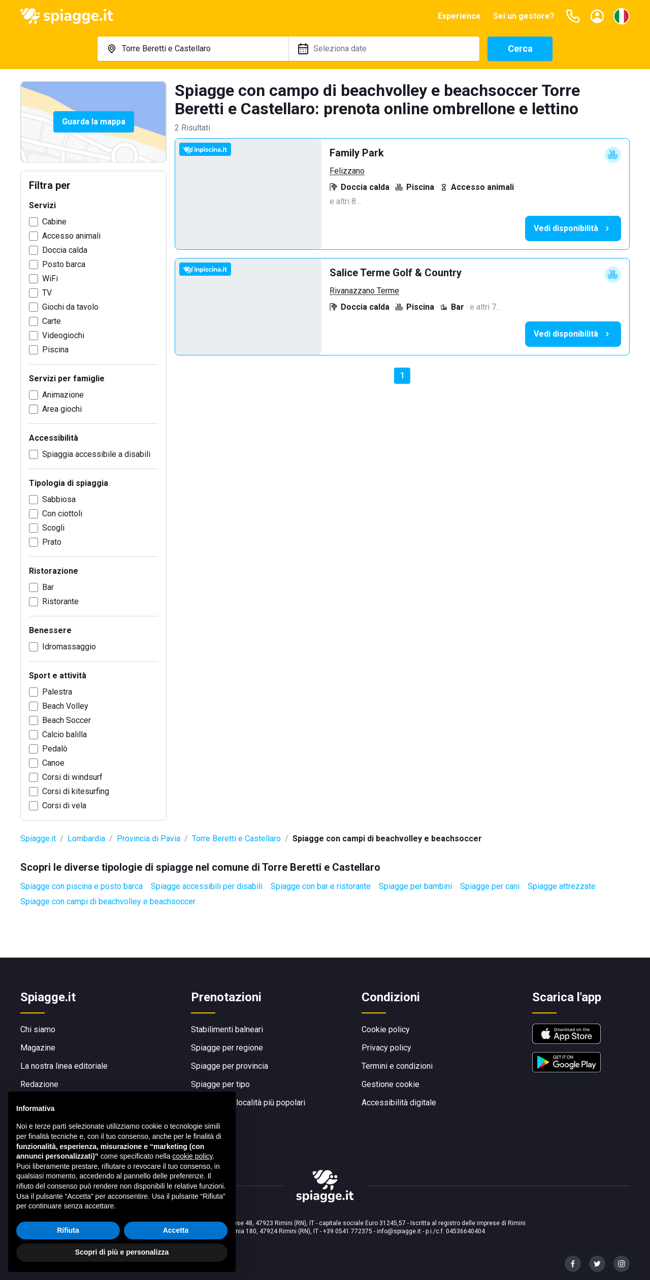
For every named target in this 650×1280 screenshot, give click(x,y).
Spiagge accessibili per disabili (207, 886)
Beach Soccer (66, 720)
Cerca (520, 48)
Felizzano (347, 171)
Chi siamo (37, 1029)
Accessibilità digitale (399, 1102)
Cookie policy (386, 1029)
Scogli (53, 528)
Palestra (57, 692)
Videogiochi (63, 335)
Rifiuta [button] (68, 1230)
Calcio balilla (64, 734)
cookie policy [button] (192, 1156)
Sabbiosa (59, 499)
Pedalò (55, 748)
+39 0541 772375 (347, 1231)
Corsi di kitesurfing (75, 791)
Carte (51, 321)
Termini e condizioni (397, 1066)
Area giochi (62, 409)
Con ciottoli (62, 513)
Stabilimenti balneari (227, 1029)
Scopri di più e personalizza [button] (122, 1252)
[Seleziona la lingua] (621, 16)
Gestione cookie (390, 1084)
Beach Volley (65, 706)
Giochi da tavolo (70, 307)
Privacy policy (386, 1048)
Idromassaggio (69, 646)
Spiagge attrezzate (562, 886)
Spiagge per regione (227, 1048)
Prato (51, 542)
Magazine (37, 1048)
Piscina (55, 349)
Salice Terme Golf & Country (396, 273)
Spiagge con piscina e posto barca (81, 886)
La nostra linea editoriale (64, 1066)
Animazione (63, 395)
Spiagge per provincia (229, 1066)
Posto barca (63, 264)
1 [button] (402, 375)
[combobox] (193, 49)
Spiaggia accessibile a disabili (96, 454)
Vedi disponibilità (573, 228)
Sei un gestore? (524, 16)
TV (47, 293)
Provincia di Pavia (148, 838)
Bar (48, 587)
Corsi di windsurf (72, 777)
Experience (459, 16)
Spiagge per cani (489, 886)
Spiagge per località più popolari (248, 1102)
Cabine (54, 221)
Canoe (53, 763)
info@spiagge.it (399, 1231)
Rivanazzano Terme (364, 291)
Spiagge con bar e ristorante (321, 886)
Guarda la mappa (93, 121)
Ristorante (60, 601)
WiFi (50, 278)
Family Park (357, 153)
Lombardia (86, 838)
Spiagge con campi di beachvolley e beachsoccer (108, 901)
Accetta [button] (176, 1230)
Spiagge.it (38, 838)
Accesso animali (71, 236)
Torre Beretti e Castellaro (236, 838)
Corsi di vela (64, 805)
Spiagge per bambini (415, 886)
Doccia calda (64, 250)
